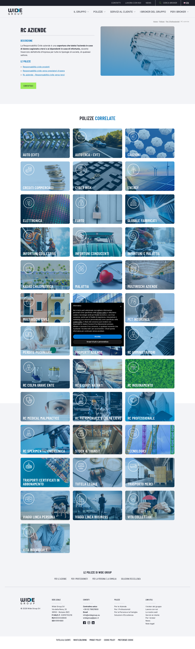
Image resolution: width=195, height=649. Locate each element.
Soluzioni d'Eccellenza (131, 578)
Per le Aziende (60, 578)
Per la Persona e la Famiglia (104, 578)
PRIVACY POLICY (95, 640)
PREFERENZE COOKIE (125, 640)
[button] (121, 306)
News (148, 3)
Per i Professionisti (172, 21)
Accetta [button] (98, 336)
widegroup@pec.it (91, 618)
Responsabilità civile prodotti (36, 67)
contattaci (28, 85)
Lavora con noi (133, 3)
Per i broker (179, 11)
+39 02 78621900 (90, 609)
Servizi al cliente (123, 11)
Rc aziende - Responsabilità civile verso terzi (44, 75)
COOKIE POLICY (109, 640)
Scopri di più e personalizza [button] (97, 342)
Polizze (99, 11)
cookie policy (77, 322)
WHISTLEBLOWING (80, 640)
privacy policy (102, 313)
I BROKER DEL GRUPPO (153, 11)
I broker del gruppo (154, 606)
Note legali (150, 624)
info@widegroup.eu (91, 615)
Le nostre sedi (152, 612)
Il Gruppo (81, 11)
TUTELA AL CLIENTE (63, 640)
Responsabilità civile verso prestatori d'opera (44, 71)
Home (155, 21)
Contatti (116, 3)
